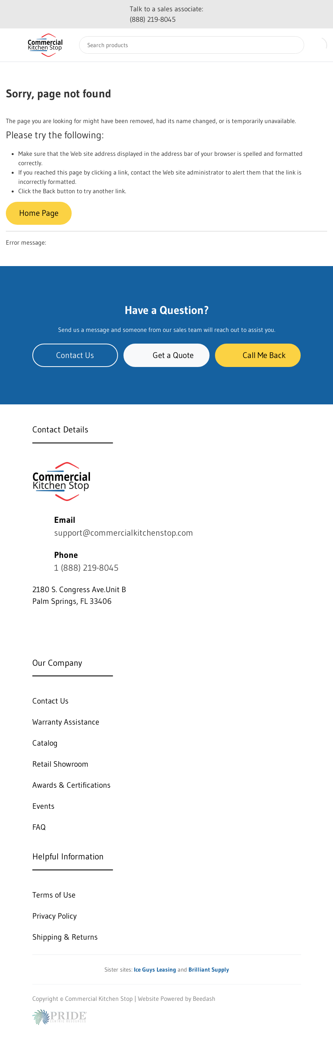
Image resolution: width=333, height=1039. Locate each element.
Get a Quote (167, 355)
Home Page (38, 213)
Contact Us (75, 355)
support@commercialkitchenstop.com (123, 532)
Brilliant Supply (209, 969)
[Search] (191, 45)
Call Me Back (258, 355)
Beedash (204, 998)
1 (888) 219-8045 (86, 568)
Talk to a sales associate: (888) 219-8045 (166, 14)
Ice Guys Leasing (155, 969)
